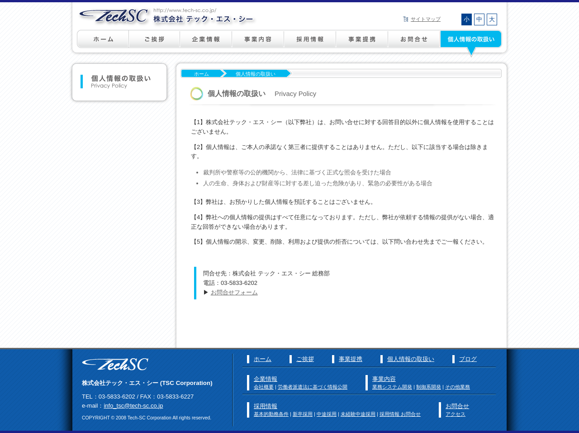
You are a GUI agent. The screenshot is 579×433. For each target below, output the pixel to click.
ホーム (91, 43)
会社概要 (264, 387)
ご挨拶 (154, 43)
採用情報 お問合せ (400, 414)
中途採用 (327, 414)
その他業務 (457, 387)
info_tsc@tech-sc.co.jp (133, 405)
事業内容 (258, 43)
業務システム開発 (392, 387)
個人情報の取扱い (475, 43)
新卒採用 (303, 414)
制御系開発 (428, 387)
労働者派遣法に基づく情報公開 (312, 387)
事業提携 (362, 43)
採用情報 (310, 43)
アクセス (455, 414)
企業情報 (206, 43)
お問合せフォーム (234, 292)
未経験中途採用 (358, 414)
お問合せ (457, 406)
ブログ (468, 359)
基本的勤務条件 (271, 414)
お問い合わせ (414, 43)
